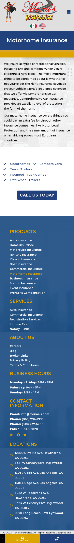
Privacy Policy (20, 360)
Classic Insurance (22, 259)
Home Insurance (22, 245)
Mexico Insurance (23, 283)
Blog (13, 351)
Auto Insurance (21, 240)
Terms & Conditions (24, 365)
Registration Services (25, 319)
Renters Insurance (23, 254)
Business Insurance (24, 278)
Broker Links (19, 355)
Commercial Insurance (26, 269)
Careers (15, 346)
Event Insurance (21, 288)
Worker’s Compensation (27, 293)
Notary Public (20, 329)
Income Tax (18, 324)
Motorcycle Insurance (26, 250)
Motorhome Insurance (26, 273)
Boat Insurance (21, 264)
